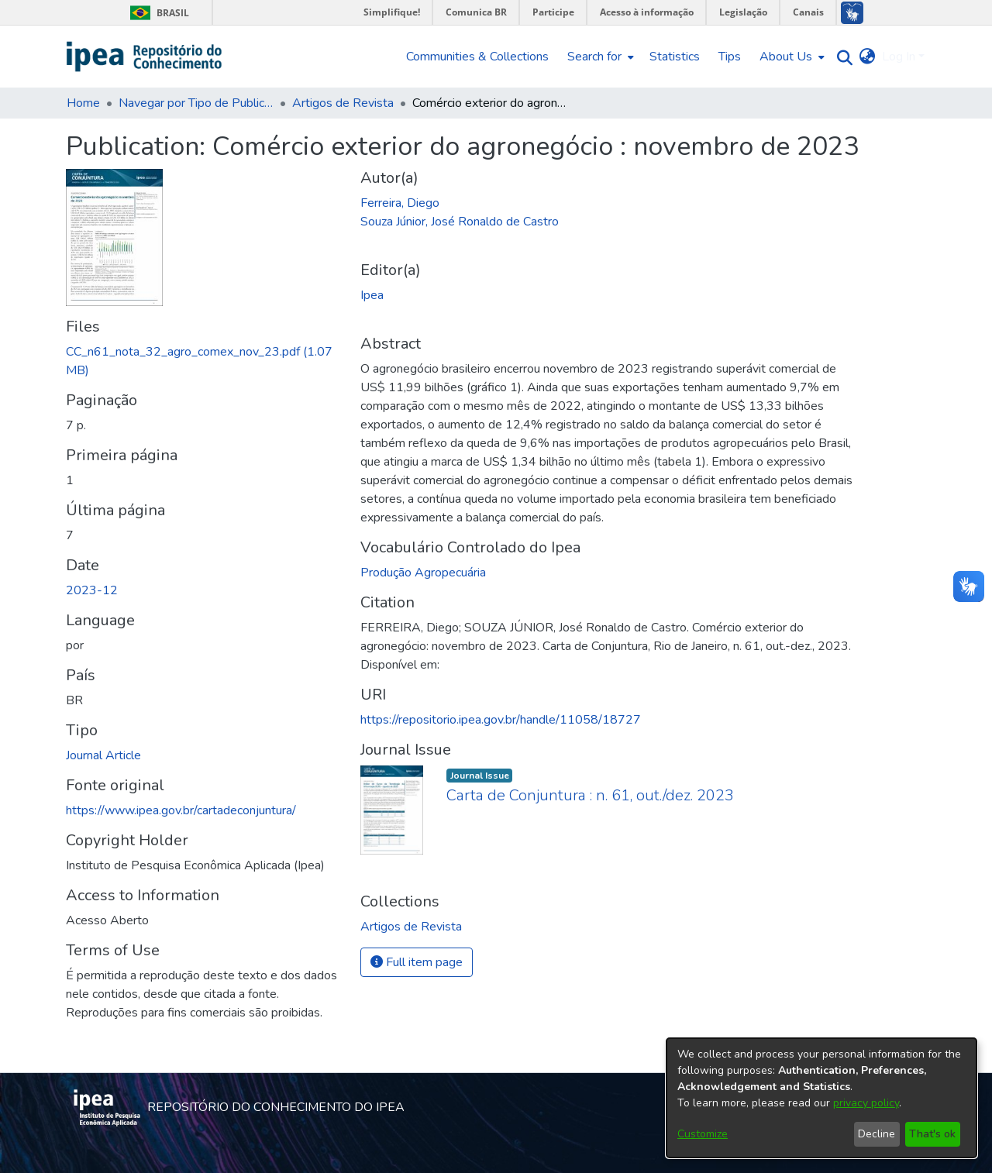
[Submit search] (841, 57)
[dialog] (821, 1098)
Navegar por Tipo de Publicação (196, 103)
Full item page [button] (416, 962)
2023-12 (92, 590)
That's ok (932, 1134)
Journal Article (103, 755)
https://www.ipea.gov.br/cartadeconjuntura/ (181, 810)
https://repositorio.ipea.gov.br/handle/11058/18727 (500, 719)
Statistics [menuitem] (674, 56)
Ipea (372, 295)
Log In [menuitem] (898, 56)
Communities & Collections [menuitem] (477, 56)
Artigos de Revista (343, 103)
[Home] (144, 56)
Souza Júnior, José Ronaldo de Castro (459, 221)
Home (83, 103)
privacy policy (866, 1103)
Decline (876, 1134)
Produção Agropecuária (423, 572)
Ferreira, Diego (399, 203)
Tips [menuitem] (729, 56)
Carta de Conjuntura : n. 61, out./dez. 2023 (590, 795)
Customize (702, 1134)
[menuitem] (599, 57)
